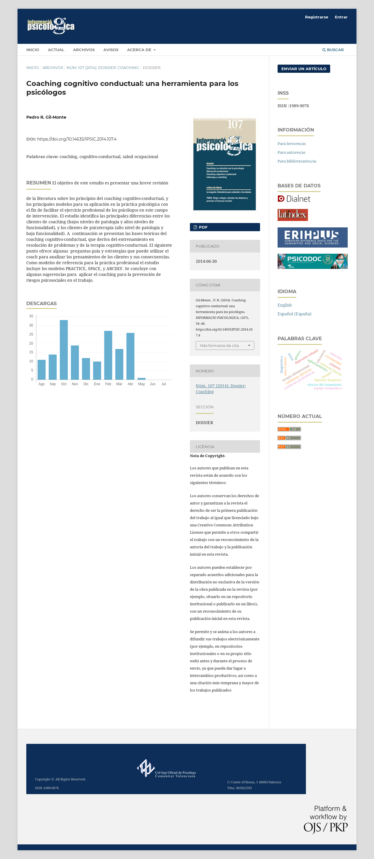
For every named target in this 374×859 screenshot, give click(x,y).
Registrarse (316, 17)
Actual (56, 49)
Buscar (333, 49)
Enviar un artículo (303, 68)
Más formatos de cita (219, 345)
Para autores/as (291, 152)
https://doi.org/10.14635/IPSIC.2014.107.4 (77, 139)
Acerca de (140, 49)
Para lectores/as (292, 143)
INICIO (32, 49)
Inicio (32, 67)
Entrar (341, 17)
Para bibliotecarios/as (297, 161)
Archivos (84, 49)
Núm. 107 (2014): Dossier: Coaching (103, 67)
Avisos (110, 49)
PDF (202, 227)
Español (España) (294, 314)
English (285, 305)
